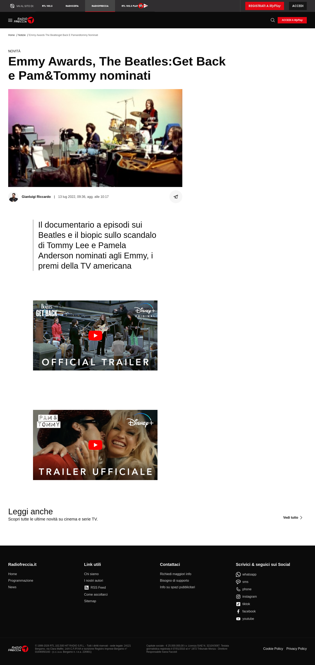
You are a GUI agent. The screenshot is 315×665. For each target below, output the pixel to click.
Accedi (298, 6)
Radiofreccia (100, 5)
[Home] (24, 20)
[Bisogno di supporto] (174, 581)
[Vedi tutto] (293, 518)
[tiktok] (243, 604)
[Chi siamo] (91, 574)
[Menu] (10, 20)
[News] (12, 587)
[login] (292, 20)
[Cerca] (272, 20)
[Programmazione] (20, 581)
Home (11, 35)
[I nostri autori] (93, 581)
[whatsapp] (246, 574)
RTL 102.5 (47, 5)
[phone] (244, 589)
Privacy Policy (296, 648)
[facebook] (246, 611)
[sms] (242, 581)
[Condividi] (176, 197)
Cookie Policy (273, 648)
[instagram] (246, 596)
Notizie (22, 35)
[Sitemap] (90, 601)
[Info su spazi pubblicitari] (177, 587)
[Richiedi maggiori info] (175, 574)
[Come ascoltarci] (96, 595)
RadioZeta (72, 5)
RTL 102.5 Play (135, 6)
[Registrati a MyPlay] (264, 6)
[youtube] (245, 618)
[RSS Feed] (95, 587)
